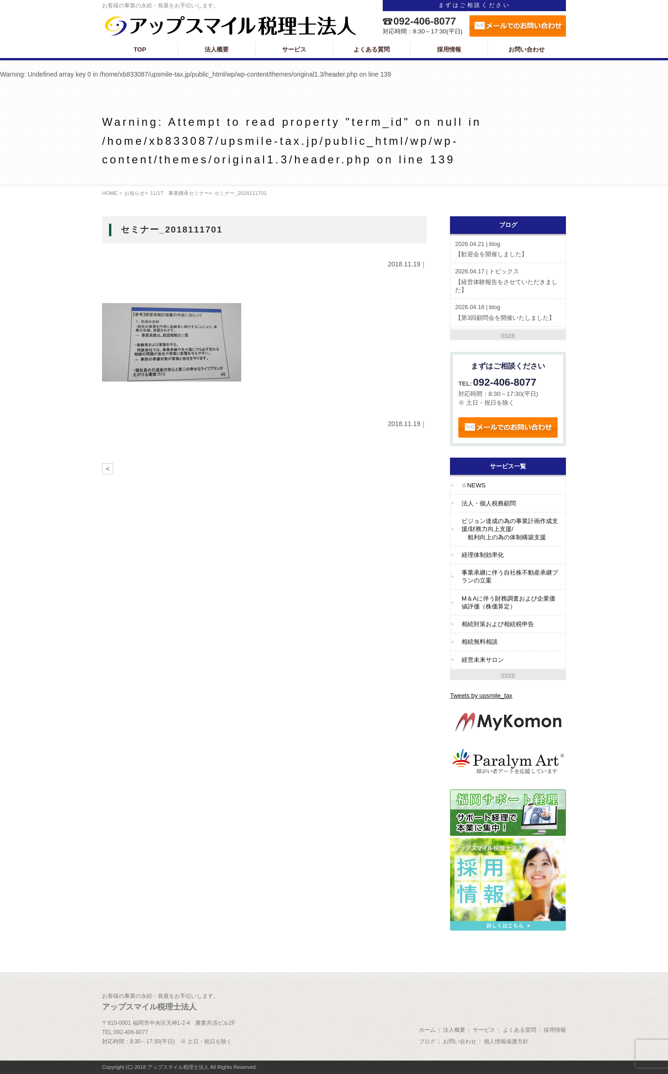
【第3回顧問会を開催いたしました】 (508, 312)
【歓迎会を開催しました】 (508, 249)
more (508, 334)
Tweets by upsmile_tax (481, 695)
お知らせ (134, 193)
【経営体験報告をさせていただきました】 (508, 280)
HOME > (112, 193)
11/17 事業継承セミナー (179, 193)
